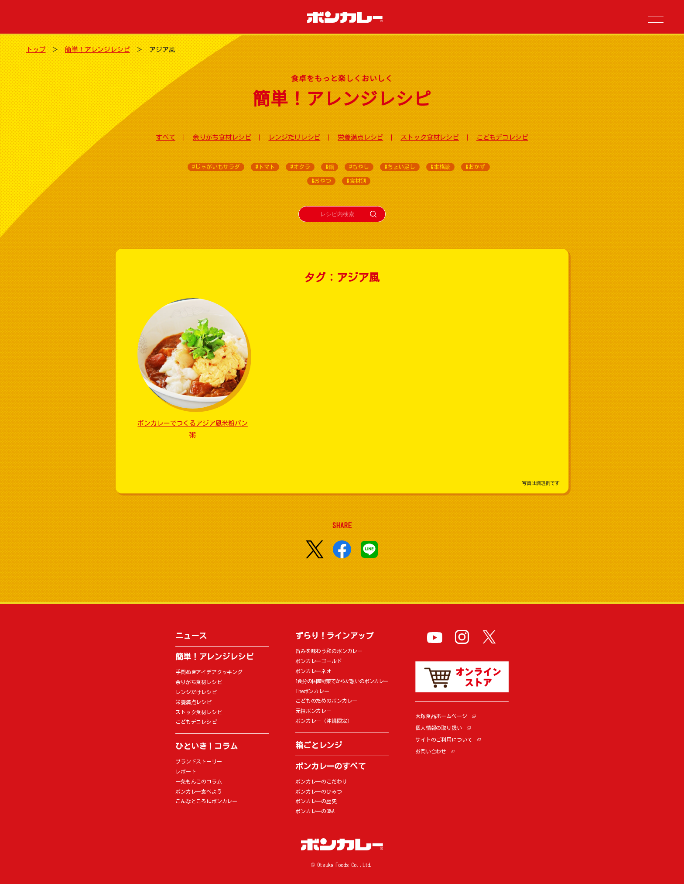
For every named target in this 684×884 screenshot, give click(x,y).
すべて (165, 137)
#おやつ (321, 181)
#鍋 (329, 167)
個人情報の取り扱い (438, 727)
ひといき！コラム (206, 746)
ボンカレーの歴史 (316, 801)
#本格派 (440, 167)
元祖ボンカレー (313, 710)
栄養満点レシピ (360, 137)
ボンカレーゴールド (318, 661)
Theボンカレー (312, 691)
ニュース (190, 636)
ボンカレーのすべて (330, 766)
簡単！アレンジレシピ (97, 49)
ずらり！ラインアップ (334, 636)
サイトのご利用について (443, 739)
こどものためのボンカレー (326, 700)
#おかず (475, 167)
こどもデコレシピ (502, 137)
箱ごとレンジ (318, 745)
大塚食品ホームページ (441, 716)
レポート (185, 771)
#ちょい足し (399, 167)
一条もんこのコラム (198, 781)
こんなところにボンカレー (206, 801)
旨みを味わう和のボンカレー (329, 651)
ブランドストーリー (198, 761)
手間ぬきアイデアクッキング (209, 671)
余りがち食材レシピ (222, 137)
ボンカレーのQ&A (315, 811)
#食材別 (356, 181)
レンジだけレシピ (294, 137)
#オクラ (300, 167)
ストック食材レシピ (429, 137)
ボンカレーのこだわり (321, 781)
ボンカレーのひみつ (318, 791)
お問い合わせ (430, 751)
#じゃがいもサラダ (216, 167)
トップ (36, 49)
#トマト (265, 167)
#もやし (359, 167)
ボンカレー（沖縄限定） (323, 720)
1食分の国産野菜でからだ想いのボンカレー (341, 681)
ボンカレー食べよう (198, 791)
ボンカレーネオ (313, 671)
